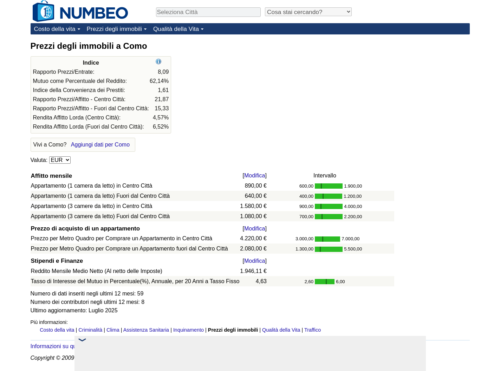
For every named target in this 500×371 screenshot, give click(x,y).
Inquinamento (188, 330)
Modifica (254, 175)
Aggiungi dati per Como (100, 145)
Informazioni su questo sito (64, 346)
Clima (112, 330)
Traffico (312, 330)
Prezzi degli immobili (114, 28)
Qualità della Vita (176, 28)
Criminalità (90, 330)
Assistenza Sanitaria (146, 330)
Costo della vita (55, 28)
